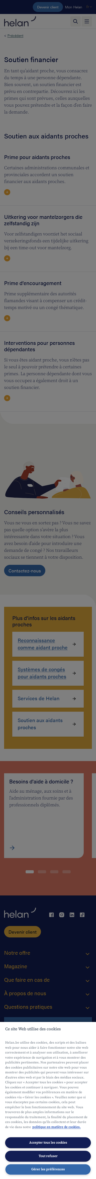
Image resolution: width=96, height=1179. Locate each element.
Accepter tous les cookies (48, 1143)
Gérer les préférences (48, 1169)
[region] (48, 1100)
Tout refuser (48, 1156)
